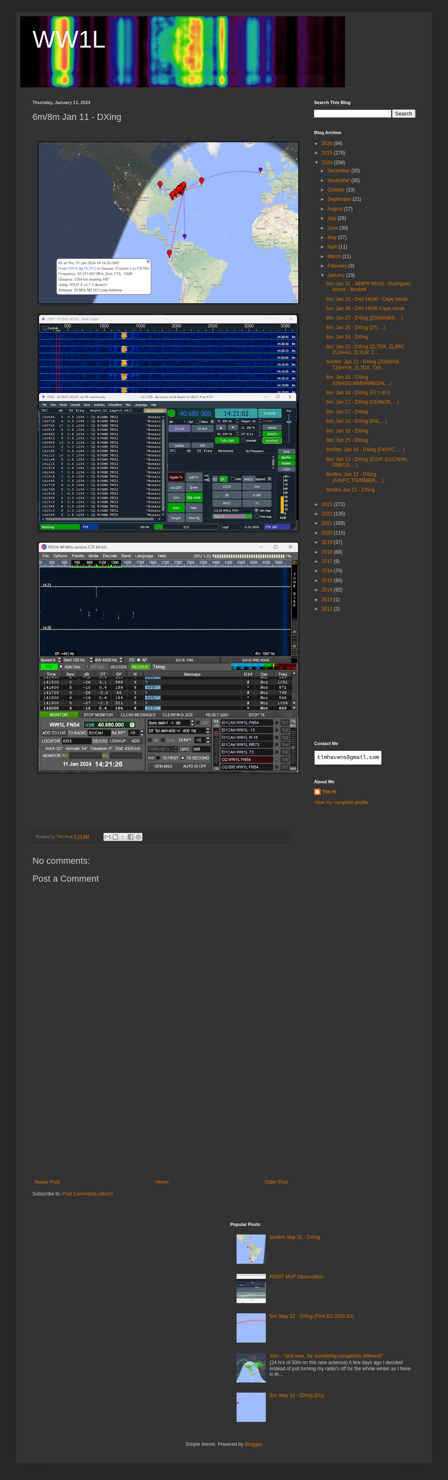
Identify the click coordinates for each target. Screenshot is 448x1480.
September (340, 199)
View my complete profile (341, 802)
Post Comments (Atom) (87, 1194)
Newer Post (47, 1182)
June (333, 228)
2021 (328, 523)
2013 (328, 599)
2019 (328, 542)
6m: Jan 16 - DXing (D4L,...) (356, 421)
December (339, 171)
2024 (328, 162)
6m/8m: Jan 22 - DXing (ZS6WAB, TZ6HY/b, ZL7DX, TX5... (363, 364)
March (334, 256)
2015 (328, 580)
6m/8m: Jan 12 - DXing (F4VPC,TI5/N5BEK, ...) (355, 477)
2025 (328, 153)
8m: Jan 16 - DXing (347, 431)
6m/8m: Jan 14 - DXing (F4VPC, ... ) (365, 449)
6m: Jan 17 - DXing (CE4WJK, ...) (362, 402)
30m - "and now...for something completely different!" (326, 1356)
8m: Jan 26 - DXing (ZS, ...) (356, 327)
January (336, 275)
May (332, 237)
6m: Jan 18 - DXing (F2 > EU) (358, 393)
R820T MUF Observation (296, 1277)
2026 (328, 143)
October (336, 190)
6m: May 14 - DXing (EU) (296, 1395)
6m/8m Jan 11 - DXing (350, 490)
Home (162, 1182)
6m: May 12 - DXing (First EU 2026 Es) (311, 1316)
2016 (328, 571)
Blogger (253, 1444)
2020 (328, 533)
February (337, 266)
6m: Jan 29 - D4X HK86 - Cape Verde (367, 299)
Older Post (276, 1182)
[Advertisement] (161, 1118)
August (335, 209)
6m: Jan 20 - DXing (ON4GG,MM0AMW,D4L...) (358, 380)
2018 (328, 552)
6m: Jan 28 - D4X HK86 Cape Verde (365, 308)
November (339, 180)
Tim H (329, 792)
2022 (328, 514)
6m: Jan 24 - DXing (347, 337)
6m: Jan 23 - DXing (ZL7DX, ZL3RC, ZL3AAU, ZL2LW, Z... (365, 349)
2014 (328, 590)
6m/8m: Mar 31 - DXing (294, 1237)
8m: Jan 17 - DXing (347, 412)
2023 (328, 504)
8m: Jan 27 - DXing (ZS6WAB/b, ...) (364, 318)
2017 (328, 561)
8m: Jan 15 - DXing (347, 440)
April (332, 247)
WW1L (69, 39)
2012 (328, 609)
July (332, 218)
